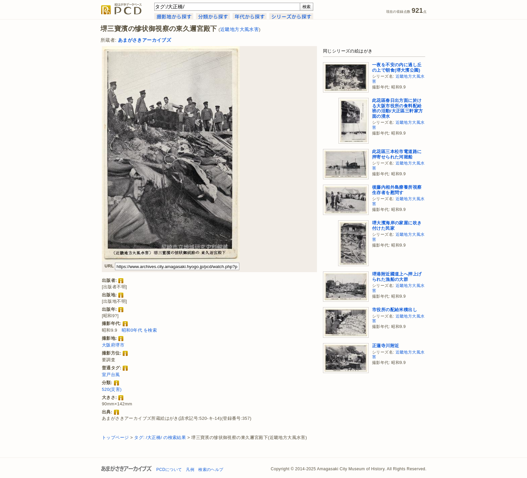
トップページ (115, 437)
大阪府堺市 (113, 344)
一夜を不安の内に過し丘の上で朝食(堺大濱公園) (396, 67)
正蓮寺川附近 (385, 345)
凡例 (190, 469)
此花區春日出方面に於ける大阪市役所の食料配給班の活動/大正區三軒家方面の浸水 (397, 108)
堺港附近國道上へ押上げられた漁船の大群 (396, 276)
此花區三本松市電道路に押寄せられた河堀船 (396, 154)
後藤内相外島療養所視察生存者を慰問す (396, 190)
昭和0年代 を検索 (139, 330)
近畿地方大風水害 (239, 29)
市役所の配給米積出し (394, 309)
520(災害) (112, 389)
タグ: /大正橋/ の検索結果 (160, 437)
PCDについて (169, 469)
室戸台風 (111, 374)
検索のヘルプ (210, 469)
